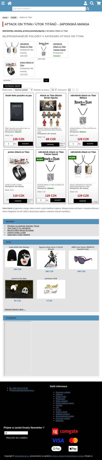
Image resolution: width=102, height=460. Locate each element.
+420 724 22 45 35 (18, 388)
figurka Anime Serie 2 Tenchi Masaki (51, 248)
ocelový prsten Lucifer (16, 232)
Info (57, 407)
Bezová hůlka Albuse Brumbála (20, 230)
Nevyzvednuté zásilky (65, 416)
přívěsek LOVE (51, 279)
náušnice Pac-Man (19, 279)
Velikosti (59, 394)
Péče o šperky (62, 401)
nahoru (97, 455)
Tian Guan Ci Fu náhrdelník (19, 228)
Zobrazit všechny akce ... (15, 309)
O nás (58, 410)
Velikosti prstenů (63, 414)
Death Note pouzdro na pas (18, 95)
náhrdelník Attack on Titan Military (83, 96)
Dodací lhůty (61, 396)
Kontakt (59, 405)
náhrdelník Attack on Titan (83, 152)
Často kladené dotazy (65, 403)
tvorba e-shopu (58, 456)
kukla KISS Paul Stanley (19, 247)
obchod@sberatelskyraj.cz (21, 390)
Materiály (59, 420)
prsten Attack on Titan (18, 152)
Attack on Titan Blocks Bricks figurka (51, 96)
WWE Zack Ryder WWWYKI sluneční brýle (83, 248)
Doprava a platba (63, 392)
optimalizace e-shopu (75, 456)
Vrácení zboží (61, 412)
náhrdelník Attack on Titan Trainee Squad (59, 47)
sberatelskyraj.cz (22, 456)
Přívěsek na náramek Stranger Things (23, 226)
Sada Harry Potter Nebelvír (18, 235)
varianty (50, 144)
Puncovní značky (63, 418)
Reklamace (60, 399)
